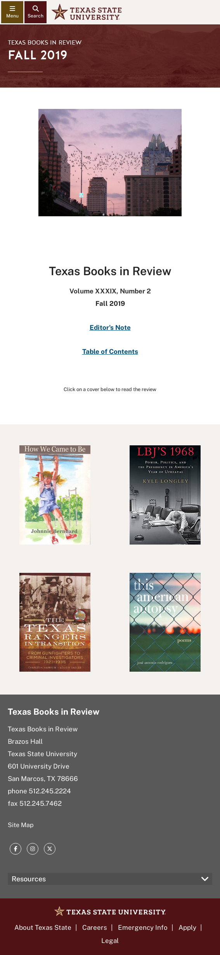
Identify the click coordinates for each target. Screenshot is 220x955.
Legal (110, 941)
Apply (187, 927)
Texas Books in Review (45, 43)
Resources (29, 879)
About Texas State (42, 927)
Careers (94, 927)
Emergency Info (143, 927)
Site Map (21, 825)
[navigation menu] (12, 12)
